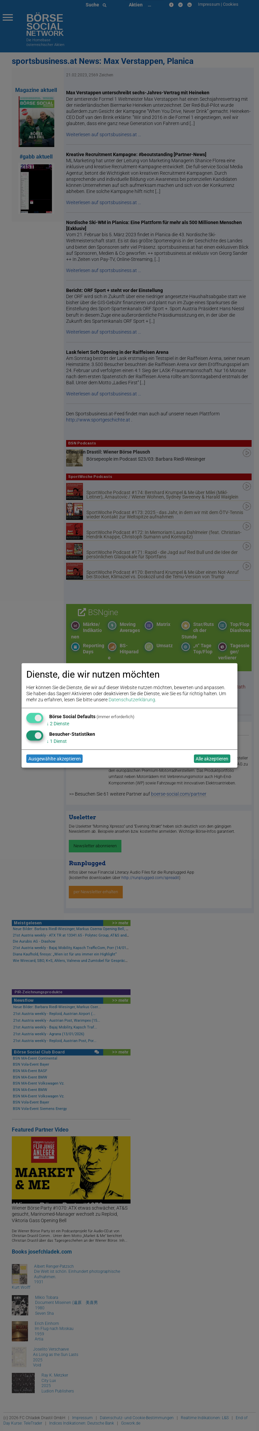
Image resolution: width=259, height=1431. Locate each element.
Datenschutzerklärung (132, 700)
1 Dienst (57, 741)
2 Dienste (58, 723)
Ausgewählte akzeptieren (54, 758)
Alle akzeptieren (212, 758)
